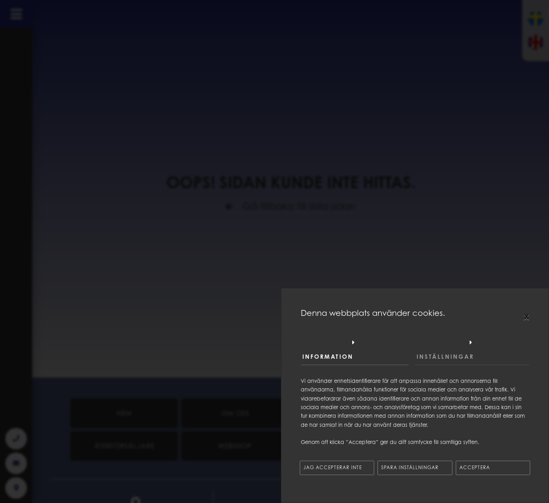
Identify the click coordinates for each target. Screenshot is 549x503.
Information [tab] (327, 356)
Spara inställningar (410, 467)
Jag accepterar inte (332, 467)
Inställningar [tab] (445, 356)
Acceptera (474, 467)
